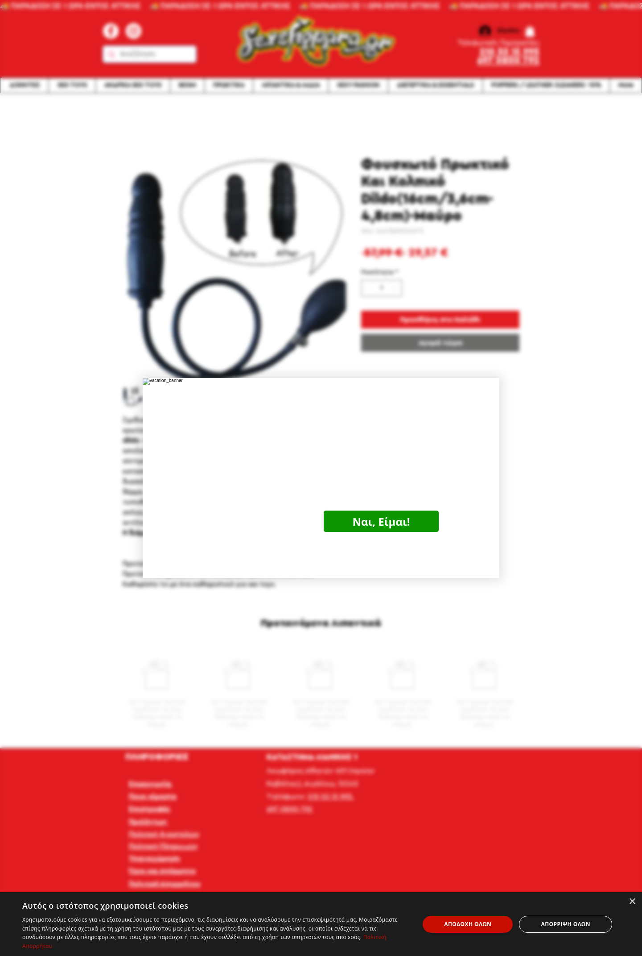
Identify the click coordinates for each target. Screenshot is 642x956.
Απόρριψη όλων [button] (565, 924)
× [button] (632, 901)
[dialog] (321, 924)
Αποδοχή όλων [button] (467, 924)
